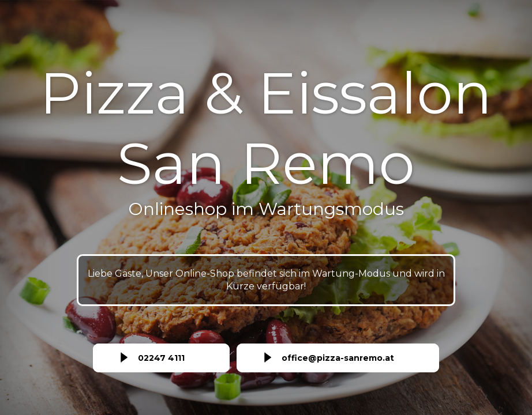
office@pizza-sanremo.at (338, 358)
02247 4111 (161, 358)
